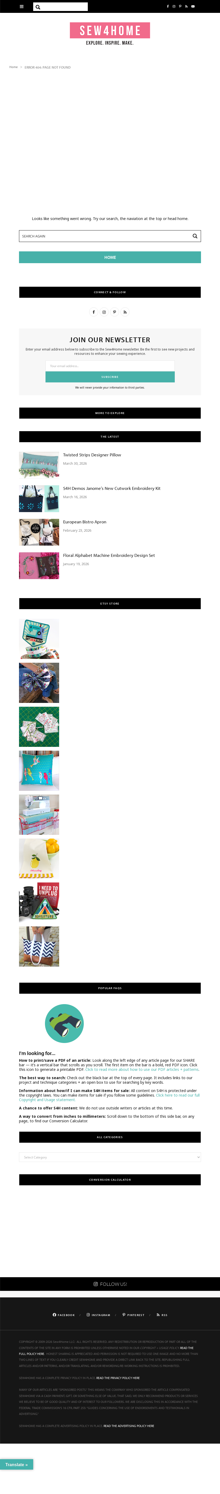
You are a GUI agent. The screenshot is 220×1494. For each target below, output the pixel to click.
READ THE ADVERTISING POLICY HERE (129, 1426)
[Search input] (65, 7)
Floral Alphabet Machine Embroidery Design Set (109, 555)
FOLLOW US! (110, 1284)
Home (13, 67)
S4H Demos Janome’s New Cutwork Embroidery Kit (112, 488)
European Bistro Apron (84, 521)
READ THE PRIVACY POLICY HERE (118, 1378)
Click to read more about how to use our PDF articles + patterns (142, 1069)
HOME (110, 257)
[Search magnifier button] (38, 7)
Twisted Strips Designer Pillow (92, 454)
